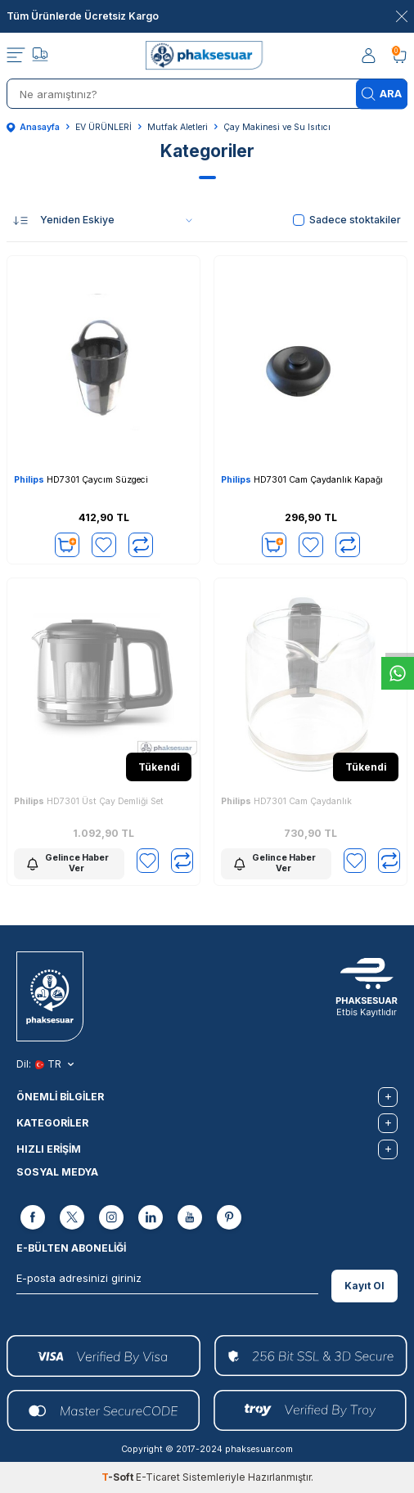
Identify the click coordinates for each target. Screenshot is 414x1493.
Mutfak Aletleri (177, 127)
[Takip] (40, 56)
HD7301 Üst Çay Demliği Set (89, 801)
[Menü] (16, 55)
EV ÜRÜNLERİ (103, 127)
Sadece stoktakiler (347, 220)
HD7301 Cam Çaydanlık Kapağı (302, 479)
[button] (207, 177)
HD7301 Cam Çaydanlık (286, 801)
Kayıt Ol (364, 1285)
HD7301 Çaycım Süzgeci (81, 479)
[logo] (207, 55)
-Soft (118, 1477)
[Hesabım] (370, 56)
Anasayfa (33, 127)
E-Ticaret (158, 1477)
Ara (382, 94)
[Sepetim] (399, 56)
